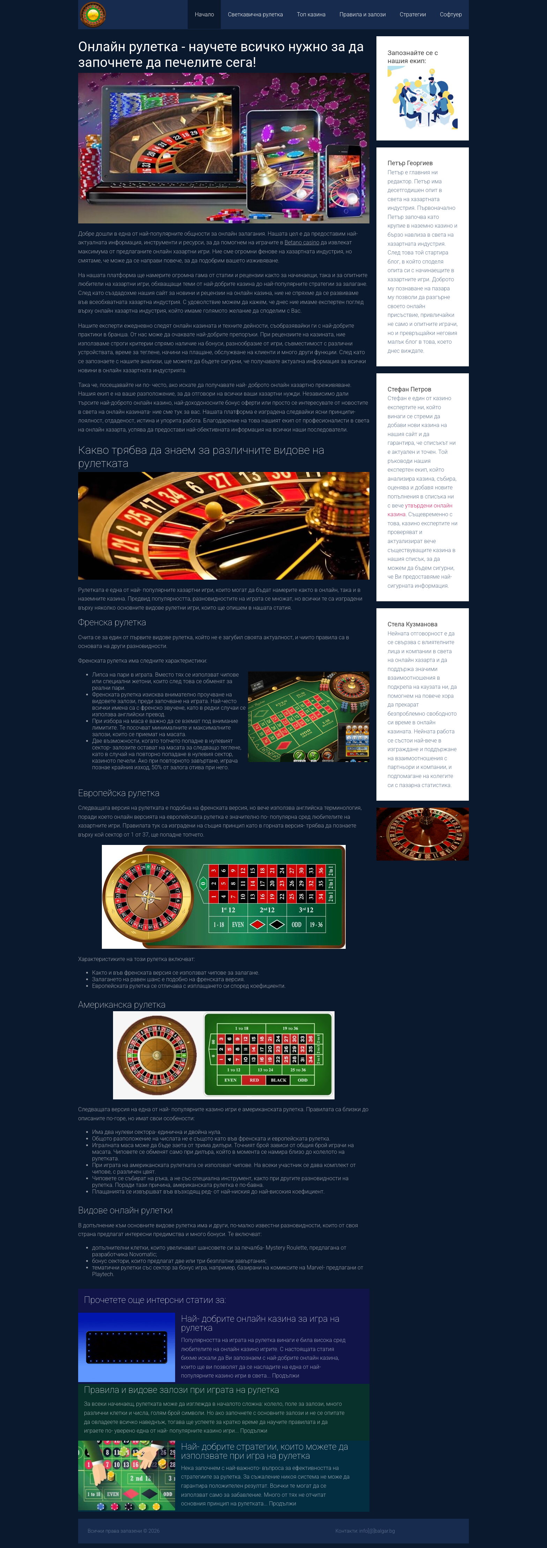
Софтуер (451, 14)
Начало (204, 14)
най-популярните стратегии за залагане (315, 284)
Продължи (285, 1375)
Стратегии (413, 14)
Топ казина (311, 14)
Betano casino (302, 242)
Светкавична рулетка (255, 14)
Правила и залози (362, 14)
